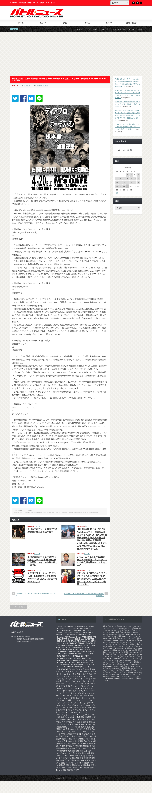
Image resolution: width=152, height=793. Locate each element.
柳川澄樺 (78, 746)
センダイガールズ (69, 691)
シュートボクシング (81, 686)
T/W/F (92, 662)
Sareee (69, 660)
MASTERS (81, 651)
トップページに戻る (18, 607)
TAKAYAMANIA (63, 665)
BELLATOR (61, 630)
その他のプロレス (42, 85)
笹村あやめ (67, 758)
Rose (59, 660)
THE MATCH (74, 665)
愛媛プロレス (88, 736)
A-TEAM (66, 626)
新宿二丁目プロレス (70, 739)
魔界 (65, 770)
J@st (83, 643)
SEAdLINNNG (107, 666)
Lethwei (60, 651)
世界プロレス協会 (68, 717)
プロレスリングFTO (118, 672)
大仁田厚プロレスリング (71, 729)
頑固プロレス (117, 638)
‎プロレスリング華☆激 (116, 670)
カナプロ (63, 684)
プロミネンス (71, 703)
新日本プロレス (108, 626)
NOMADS (90, 651)
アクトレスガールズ (84, 676)
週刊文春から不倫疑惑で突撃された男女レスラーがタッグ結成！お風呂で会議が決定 (127, 104)
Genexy (71, 639)
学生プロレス (78, 734)
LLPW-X (72, 651)
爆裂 (81, 751)
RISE (90, 658)
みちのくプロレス (133, 626)
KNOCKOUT (73, 649)
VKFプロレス (86, 667)
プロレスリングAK (64, 705)
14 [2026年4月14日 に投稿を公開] (124, 182)
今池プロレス (69, 722)
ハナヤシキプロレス (70, 698)
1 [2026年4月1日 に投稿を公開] (127, 175)
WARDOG (61, 669)
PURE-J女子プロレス (127, 654)
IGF (68, 643)
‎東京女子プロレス (108, 664)
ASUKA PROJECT (84, 628)
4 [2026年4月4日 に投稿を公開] (138, 175)
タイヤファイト (83, 691)
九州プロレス (71, 720)
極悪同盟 (63, 748)
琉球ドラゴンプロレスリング (112, 652)
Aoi (66, 628)
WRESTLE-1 (119, 648)
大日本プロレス (136, 628)
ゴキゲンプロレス (66, 686)
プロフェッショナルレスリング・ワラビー (125, 642)
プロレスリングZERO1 (116, 634)
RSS (133, 3)
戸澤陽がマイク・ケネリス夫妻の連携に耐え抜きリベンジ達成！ (35, 594)
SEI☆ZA (60, 662)
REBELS (71, 658)
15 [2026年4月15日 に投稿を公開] (127, 182)
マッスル (78, 710)
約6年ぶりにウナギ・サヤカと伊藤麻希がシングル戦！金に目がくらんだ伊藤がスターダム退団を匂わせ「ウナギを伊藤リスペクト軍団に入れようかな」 (127, 115)
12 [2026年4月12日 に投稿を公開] (117, 182)
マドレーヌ (87, 710)
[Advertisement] (76, 54)
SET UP (67, 662)
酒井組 (68, 765)
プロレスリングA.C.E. (85, 703)
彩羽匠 (61, 736)
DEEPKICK (70, 635)
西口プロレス (65, 760)
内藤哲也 (91, 724)
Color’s (59, 632)
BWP (84, 630)
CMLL (89, 630)
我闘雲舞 (136, 662)
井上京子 (80, 720)
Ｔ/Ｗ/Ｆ (76, 770)
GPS (68, 641)
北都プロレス (67, 727)
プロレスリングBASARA (81, 705)
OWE (59, 656)
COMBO (66, 632)
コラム (87, 23)
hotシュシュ (61, 643)
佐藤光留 (91, 722)
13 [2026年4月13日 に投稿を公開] (120, 182)
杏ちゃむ (63, 744)
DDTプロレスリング (111, 630)
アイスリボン (134, 658)
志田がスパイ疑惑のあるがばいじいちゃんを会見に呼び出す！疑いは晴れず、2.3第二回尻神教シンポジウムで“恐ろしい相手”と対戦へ (92, 579)
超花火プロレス (65, 763)
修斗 (69, 724)
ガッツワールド (133, 636)
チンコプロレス (73, 696)
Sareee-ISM (77, 660)
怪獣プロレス (77, 736)
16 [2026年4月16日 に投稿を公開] (131, 182)
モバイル (109, 23)
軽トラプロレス (77, 763)
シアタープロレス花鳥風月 (131, 650)
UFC (58, 667)
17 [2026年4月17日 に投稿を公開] (134, 182)
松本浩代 (90, 744)
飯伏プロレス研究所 (81, 768)
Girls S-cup (79, 639)
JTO (58, 645)
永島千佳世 (87, 748)
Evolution (60, 637)
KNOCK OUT (62, 649)
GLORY (131, 678)
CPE (72, 632)
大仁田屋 (85, 729)
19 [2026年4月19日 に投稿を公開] (117, 186)
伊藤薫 (77, 722)
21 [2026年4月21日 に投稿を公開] (124, 186)
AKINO (82, 626)
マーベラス (63, 712)
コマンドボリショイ (76, 684)
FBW (67, 637)
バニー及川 (66, 700)
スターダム (119, 660)
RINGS (84, 658)
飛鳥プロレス (67, 768)
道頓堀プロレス (130, 648)
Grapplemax (85, 641)
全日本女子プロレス (79, 724)
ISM (79, 643)
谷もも (83, 760)
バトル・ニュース (73, 778)
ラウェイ (67, 715)
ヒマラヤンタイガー (79, 700)
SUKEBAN (75, 662)
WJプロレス (70, 669)
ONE (58, 654)
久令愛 (63, 720)
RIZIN (106, 680)
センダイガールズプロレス (125, 656)
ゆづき (83, 674)
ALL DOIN (90, 626)
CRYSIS (78, 632)
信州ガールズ (62, 724)
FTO (94, 637)
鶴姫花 (70, 770)
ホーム (20, 23)
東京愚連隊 (72, 744)
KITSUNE (85, 647)
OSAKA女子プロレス (79, 654)
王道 (85, 751)
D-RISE (85, 632)
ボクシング (70, 710)
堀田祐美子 (82, 727)
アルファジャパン (78, 681)
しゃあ (66, 672)
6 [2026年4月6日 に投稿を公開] (120, 178)
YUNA (77, 669)
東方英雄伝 (81, 744)
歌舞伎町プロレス (75, 748)
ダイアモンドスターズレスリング (75, 693)
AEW (77, 626)
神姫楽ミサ (73, 756)
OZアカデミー (67, 656)
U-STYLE (84, 665)
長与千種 (86, 765)
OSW (91, 654)
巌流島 (138, 678)
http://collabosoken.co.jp (25, 641)
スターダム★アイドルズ (78, 688)
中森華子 (88, 717)
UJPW (63, 667)
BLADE (69, 630)
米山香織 (75, 758)
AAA (72, 626)
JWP (75, 645)
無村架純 (75, 751)
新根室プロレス (84, 739)
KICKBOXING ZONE (73, 647)
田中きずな (77, 753)
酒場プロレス (77, 765)
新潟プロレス (132, 672)
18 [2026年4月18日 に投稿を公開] (138, 182)
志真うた (68, 736)
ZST (118, 676)
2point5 (59, 626)
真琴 (92, 753)
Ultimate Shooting (74, 667)
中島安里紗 (79, 717)
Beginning (128, 660)
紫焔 (81, 758)
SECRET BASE (89, 660)
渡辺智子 (63, 751)
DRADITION (107, 638)
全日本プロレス (120, 626)
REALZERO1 (62, 658)
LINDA (66, 651)
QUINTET (85, 656)
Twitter (137, 3)
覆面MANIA (76, 760)
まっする (72, 674)
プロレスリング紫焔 (127, 644)
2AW (112, 632)
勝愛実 (59, 727)
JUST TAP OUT (67, 645)
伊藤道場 (84, 722)
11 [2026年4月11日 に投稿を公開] (138, 178)
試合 (65, 23)
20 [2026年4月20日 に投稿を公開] (120, 186)
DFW (78, 635)
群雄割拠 (87, 758)
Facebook (141, 3)
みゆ (78, 674)
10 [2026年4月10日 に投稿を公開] (134, 178)
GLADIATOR (89, 639)
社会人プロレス (63, 756)
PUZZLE (76, 656)
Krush (81, 649)
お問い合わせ (131, 23)
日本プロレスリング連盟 (73, 741)
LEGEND (87, 649)
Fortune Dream (75, 637)
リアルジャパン (89, 715)
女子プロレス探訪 (66, 734)
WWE (116, 666)
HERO (93, 641)
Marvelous (134, 664)
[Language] (119, 2)
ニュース (42, 23)
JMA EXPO (90, 643)
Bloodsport (77, 630)
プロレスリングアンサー (82, 708)
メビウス (127, 638)
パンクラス (135, 666)
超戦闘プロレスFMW (131, 652)
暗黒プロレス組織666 (123, 632)
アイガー (90, 674)
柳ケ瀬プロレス (68, 746)
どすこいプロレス (77, 672)
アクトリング (71, 676)
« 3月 (117, 193)
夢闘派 (59, 729)
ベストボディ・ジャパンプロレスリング (116, 628)
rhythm (78, 658)
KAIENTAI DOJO (84, 645)
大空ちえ (67, 732)
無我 (69, 751)
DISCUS (83, 635)
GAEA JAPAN (62, 639)
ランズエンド (76, 715)
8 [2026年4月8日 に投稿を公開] (127, 178)
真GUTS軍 (86, 753)
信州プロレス (124, 666)
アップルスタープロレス (75, 679)
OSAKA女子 (66, 654)
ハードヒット (83, 698)
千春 (75, 727)
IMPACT (73, 643)
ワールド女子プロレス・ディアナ (120, 662)
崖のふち (87, 734)
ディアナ (83, 696)
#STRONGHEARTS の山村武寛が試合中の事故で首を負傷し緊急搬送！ (84, 595)
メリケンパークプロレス (77, 712)
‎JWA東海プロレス (132, 670)
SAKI (63, 660)
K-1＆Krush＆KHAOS (112, 678)
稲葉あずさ (83, 756)
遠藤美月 (62, 765)
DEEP (62, 635)
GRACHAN (75, 641)
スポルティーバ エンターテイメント (120, 646)
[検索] (127, 150)
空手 (60, 758)
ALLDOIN (60, 628)
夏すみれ (90, 727)
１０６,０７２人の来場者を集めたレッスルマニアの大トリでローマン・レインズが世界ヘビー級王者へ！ (127, 126)
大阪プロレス (76, 732)
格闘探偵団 (87, 746)
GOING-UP (61, 641)
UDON (91, 665)
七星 (58, 717)
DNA (89, 635)
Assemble (72, 628)
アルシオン (66, 681)
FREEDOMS (87, 637)
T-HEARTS (84, 662)
